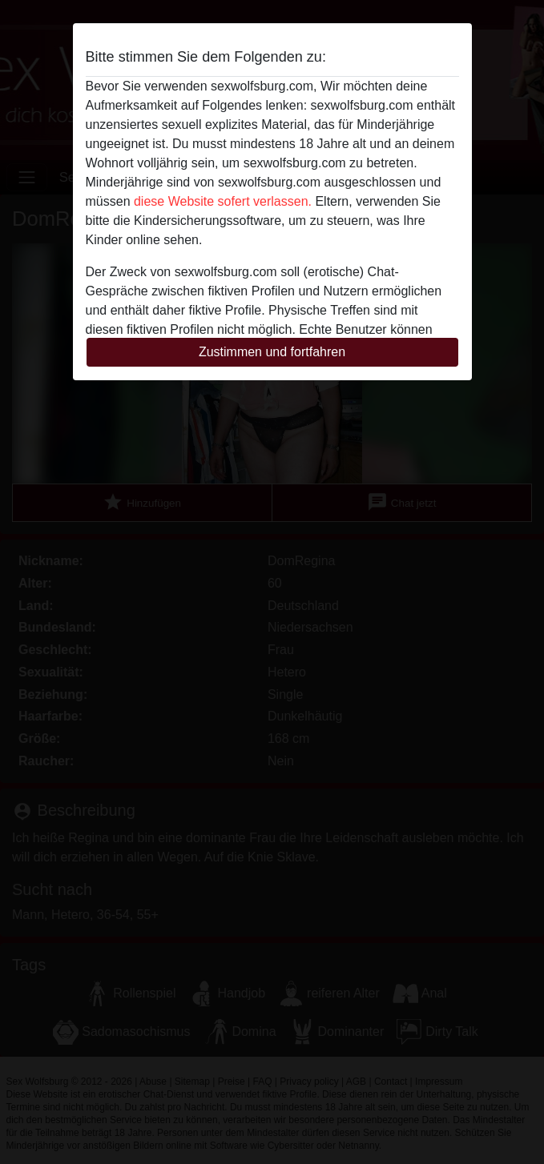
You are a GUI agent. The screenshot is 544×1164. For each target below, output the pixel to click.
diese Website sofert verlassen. (223, 201)
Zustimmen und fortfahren (272, 352)
